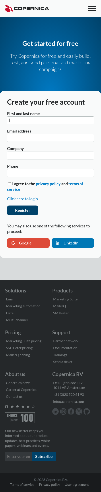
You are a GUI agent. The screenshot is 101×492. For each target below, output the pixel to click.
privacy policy (48, 183)
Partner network (65, 341)
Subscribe (44, 456)
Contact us (14, 396)
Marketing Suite (65, 299)
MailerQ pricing (18, 355)
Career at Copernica (21, 389)
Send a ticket (62, 361)
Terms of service (22, 484)
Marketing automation (23, 306)
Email (10, 299)
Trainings (60, 355)
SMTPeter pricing (19, 348)
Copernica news (18, 383)
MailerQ (59, 306)
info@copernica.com (68, 401)
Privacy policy (49, 484)
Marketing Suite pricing (23, 341)
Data (10, 313)
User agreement (77, 484)
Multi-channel (17, 320)
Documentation (65, 348)
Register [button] (22, 210)
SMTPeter (61, 313)
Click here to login (22, 198)
